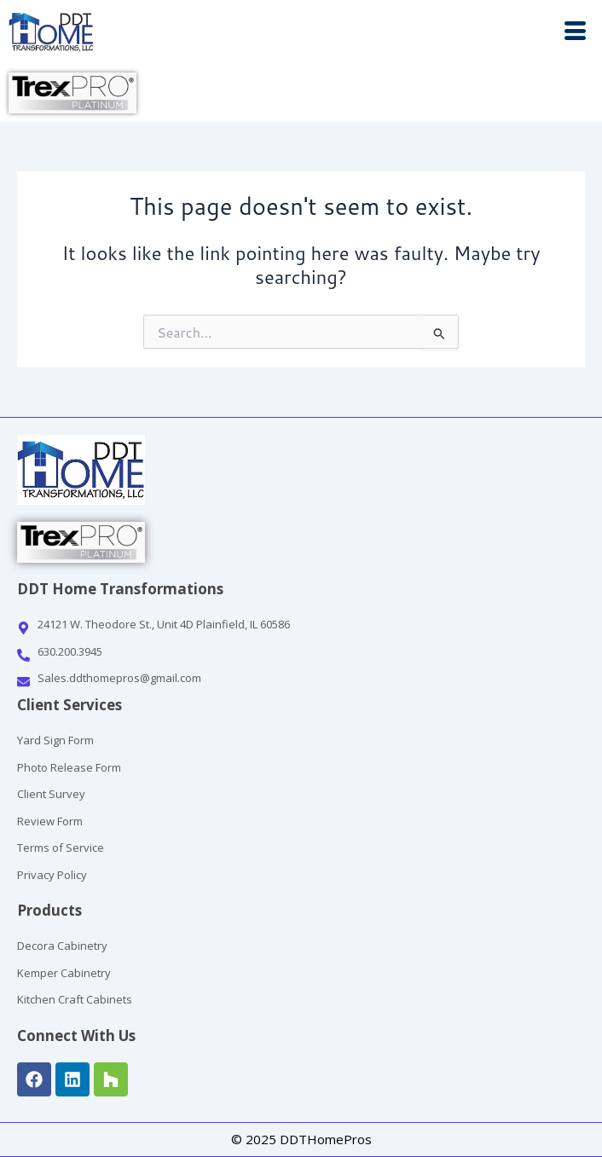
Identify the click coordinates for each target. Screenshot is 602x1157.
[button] (451, 32)
